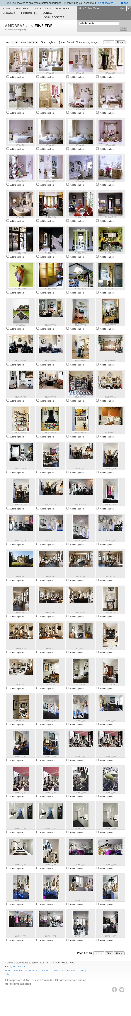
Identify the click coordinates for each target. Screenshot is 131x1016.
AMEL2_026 (80, 828)
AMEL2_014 (80, 720)
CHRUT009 (50, 289)
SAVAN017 (81, 145)
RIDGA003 (20, 684)
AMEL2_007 (110, 505)
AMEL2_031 (110, 864)
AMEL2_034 (80, 900)
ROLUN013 (50, 433)
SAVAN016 (51, 145)
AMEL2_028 (20, 864)
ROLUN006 (80, 361)
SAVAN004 (51, 73)
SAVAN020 (51, 181)
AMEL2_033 (50, 900)
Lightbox (29, 12)
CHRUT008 (20, 289)
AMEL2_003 (110, 468)
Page (23, 42)
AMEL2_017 (50, 756)
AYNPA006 (21, 612)
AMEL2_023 (110, 792)
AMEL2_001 (50, 468)
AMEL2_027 (110, 828)
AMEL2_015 (110, 720)
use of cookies (105, 2)
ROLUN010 (80, 397)
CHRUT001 (50, 217)
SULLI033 (20, 325)
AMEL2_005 (50, 505)
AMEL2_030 (80, 864)
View (8, 42)
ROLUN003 (110, 325)
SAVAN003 (21, 73)
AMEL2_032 (20, 900)
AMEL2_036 (20, 936)
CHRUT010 (80, 289)
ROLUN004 (20, 361)
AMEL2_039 (110, 936)
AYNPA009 (110, 612)
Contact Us (57, 970)
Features (22, 8)
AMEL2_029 (50, 864)
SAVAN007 (81, 73)
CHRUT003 (110, 217)
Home (6, 8)
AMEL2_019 (110, 756)
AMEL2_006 (80, 505)
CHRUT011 (110, 289)
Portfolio (63, 8)
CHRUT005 (50, 253)
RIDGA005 (80, 684)
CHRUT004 (20, 253)
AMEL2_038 (80, 936)
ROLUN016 (20, 468)
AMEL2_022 (80, 792)
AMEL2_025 (50, 828)
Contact (48, 12)
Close (124, 2)
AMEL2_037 (50, 936)
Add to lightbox (17, 77)
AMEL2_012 (110, 540)
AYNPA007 (51, 612)
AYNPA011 (51, 648)
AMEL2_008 (20, 540)
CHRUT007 (110, 253)
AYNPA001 (21, 576)
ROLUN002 (80, 325)
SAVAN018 (110, 145)
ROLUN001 (50, 325)
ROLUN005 (50, 361)
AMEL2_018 (80, 756)
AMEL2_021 (50, 792)
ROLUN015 (110, 433)
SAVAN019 (21, 181)
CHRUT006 (80, 253)
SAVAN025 (110, 181)
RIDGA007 (20, 720)
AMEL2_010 (50, 540)
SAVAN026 (21, 217)
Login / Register (53, 17)
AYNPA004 (81, 576)
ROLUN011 (110, 397)
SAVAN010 (21, 109)
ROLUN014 (80, 433)
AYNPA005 (110, 576)
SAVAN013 (110, 109)
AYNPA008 (81, 612)
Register (71, 970)
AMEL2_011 (80, 540)
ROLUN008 (20, 397)
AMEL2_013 (50, 720)
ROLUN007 (110, 361)
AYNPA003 (51, 576)
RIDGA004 (50, 684)
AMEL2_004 (20, 505)
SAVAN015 (21, 145)
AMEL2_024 (20, 828)
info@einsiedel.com (16, 966)
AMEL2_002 (80, 468)
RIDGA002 (110, 648)
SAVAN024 (81, 181)
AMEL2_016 (20, 756)
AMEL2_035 (110, 900)
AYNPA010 (21, 648)
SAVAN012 (81, 109)
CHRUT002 (80, 217)
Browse (9, 12)
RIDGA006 (110, 684)
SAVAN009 (110, 73)
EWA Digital (6, 993)
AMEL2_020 (20, 792)
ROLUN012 (20, 433)
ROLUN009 (50, 397)
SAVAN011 (51, 109)
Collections (42, 8)
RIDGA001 (80, 648)
